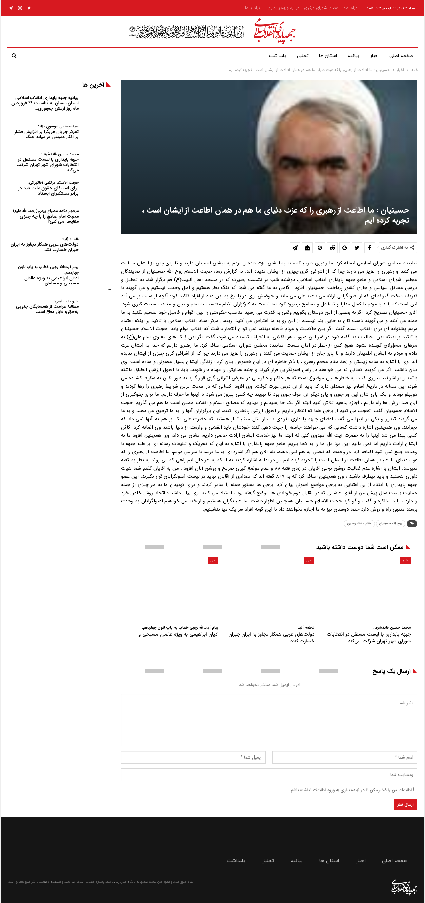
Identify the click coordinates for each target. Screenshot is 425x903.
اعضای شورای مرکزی (321, 7)
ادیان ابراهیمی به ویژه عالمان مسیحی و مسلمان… (64, 278)
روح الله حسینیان (390, 523)
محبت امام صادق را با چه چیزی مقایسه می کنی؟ (46, 216)
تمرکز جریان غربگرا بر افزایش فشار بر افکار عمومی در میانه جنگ (46, 131)
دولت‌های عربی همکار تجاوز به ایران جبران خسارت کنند (45, 244)
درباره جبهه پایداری (283, 7)
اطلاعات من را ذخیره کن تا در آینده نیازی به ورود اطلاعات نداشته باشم (351, 790)
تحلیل (297, 56)
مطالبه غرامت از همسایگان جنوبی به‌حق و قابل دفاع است (47, 306)
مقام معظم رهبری (359, 523)
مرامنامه (350, 7)
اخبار (373, 56)
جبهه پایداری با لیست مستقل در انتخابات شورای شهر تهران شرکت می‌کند (47, 162)
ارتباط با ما (253, 7)
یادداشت (271, 56)
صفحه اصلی (401, 56)
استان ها (324, 56)
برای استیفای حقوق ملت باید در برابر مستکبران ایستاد (48, 188)
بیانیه (351, 56)
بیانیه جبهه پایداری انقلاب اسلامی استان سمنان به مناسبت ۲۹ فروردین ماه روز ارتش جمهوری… (45, 103)
